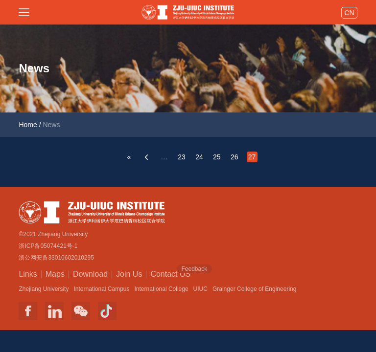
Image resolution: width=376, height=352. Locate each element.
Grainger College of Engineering (254, 289)
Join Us (129, 274)
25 (217, 157)
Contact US (170, 273)
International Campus (101, 289)
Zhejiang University (44, 289)
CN (349, 13)
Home (28, 125)
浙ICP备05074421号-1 (48, 245)
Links (28, 274)
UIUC (200, 289)
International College (161, 289)
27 (252, 157)
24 (199, 157)
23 (182, 157)
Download (90, 274)
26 (234, 157)
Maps (55, 274)
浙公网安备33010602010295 (56, 257)
